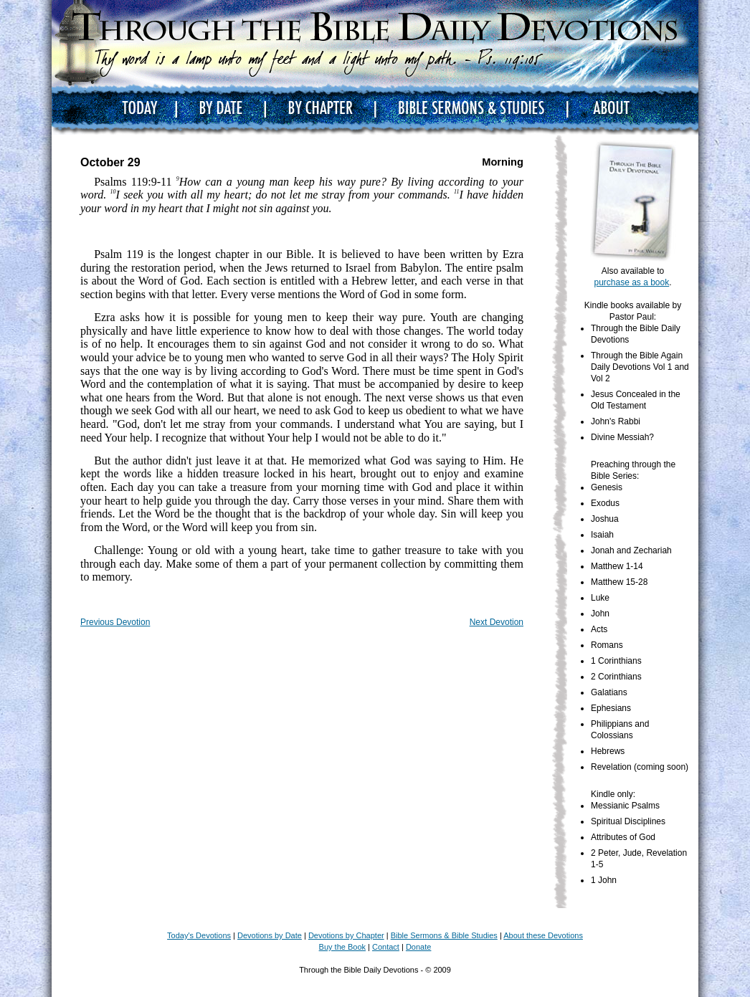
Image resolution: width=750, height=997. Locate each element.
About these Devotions (543, 935)
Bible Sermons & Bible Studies (444, 935)
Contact (385, 947)
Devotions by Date (269, 935)
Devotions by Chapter (346, 935)
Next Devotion (496, 622)
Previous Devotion (115, 622)
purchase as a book (631, 282)
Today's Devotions (199, 935)
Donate (418, 947)
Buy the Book (342, 947)
